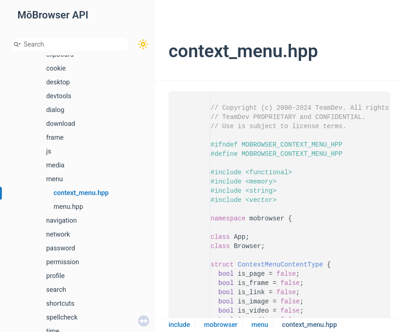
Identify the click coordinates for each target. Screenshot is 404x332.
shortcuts (60, 304)
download (60, 124)
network (58, 234)
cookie (56, 68)
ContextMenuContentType (280, 264)
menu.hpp (68, 207)
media (55, 165)
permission (62, 262)
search (56, 290)
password (60, 248)
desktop (58, 82)
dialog (55, 110)
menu (54, 179)
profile (55, 276)
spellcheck (62, 317)
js (48, 151)
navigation (61, 221)
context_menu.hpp (81, 193)
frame (55, 138)
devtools (59, 96)
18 (189, 264)
